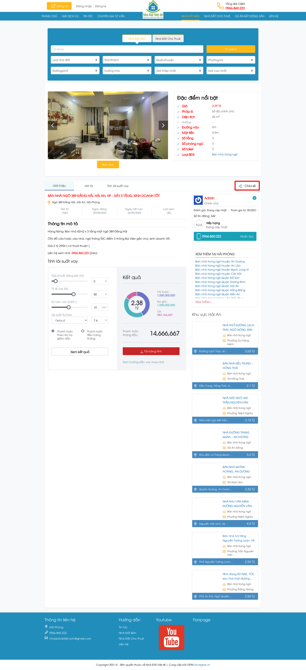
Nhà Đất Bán (190, 16)
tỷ (106, 281)
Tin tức (88, 16)
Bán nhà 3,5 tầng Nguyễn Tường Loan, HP (239, 538)
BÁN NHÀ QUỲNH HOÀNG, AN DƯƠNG (236, 469)
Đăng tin (59, 6)
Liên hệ (273, 16)
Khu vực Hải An (206, 314)
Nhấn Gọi (246, 236)
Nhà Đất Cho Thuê (217, 16)
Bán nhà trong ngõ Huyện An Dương (220, 261)
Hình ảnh (108, 164)
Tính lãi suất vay (118, 186)
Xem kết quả (79, 352)
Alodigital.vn (202, 664)
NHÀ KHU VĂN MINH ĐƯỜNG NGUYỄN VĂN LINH (237, 504)
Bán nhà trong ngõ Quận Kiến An (217, 294)
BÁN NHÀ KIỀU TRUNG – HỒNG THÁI (238, 366)
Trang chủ (49, 16)
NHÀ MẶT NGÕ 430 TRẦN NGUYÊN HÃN (235, 400)
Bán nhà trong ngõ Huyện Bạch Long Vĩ (222, 269)
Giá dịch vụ (70, 16)
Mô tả (89, 186)
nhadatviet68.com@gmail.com (70, 638)
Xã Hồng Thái (235, 378)
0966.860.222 (235, 8)
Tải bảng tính (151, 351)
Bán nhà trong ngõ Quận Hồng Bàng (220, 290)
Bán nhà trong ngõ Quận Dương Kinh (220, 282)
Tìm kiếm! (231, 49)
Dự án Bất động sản (249, 16)
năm (104, 307)
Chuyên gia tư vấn (111, 16)
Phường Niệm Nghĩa (240, 413)
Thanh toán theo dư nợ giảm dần (65, 335)
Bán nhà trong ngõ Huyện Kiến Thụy (219, 298)
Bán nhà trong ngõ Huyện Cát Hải (218, 273)
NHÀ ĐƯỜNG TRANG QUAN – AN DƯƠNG (236, 435)
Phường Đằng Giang (240, 589)
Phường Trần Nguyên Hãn (240, 553)
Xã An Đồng (235, 447)
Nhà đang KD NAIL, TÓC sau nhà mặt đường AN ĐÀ (238, 576)
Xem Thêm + (203, 302)
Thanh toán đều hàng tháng (95, 335)
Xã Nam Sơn (235, 482)
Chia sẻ (247, 185)
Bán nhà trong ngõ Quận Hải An (217, 286)
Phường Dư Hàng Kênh (238, 342)
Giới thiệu (59, 185)
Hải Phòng (56, 627)
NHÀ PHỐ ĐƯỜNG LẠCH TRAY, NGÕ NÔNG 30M (238, 327)
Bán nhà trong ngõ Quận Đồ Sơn (217, 277)
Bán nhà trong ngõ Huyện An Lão (217, 265)
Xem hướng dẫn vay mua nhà (143, 362)
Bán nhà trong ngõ (225, 154)
